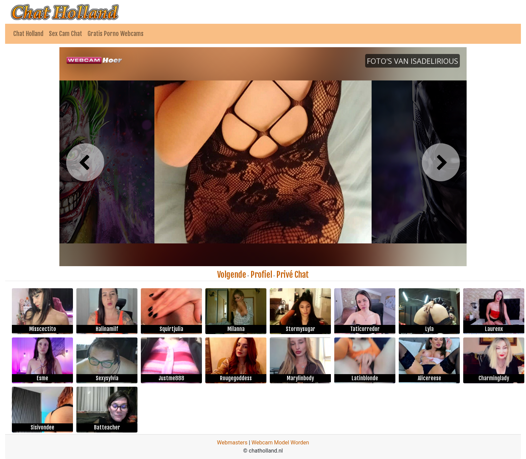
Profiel (261, 275)
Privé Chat (292, 275)
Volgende (231, 275)
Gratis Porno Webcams (116, 33)
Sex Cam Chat (65, 33)
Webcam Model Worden (280, 442)
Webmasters (232, 442)
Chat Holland (28, 33)
